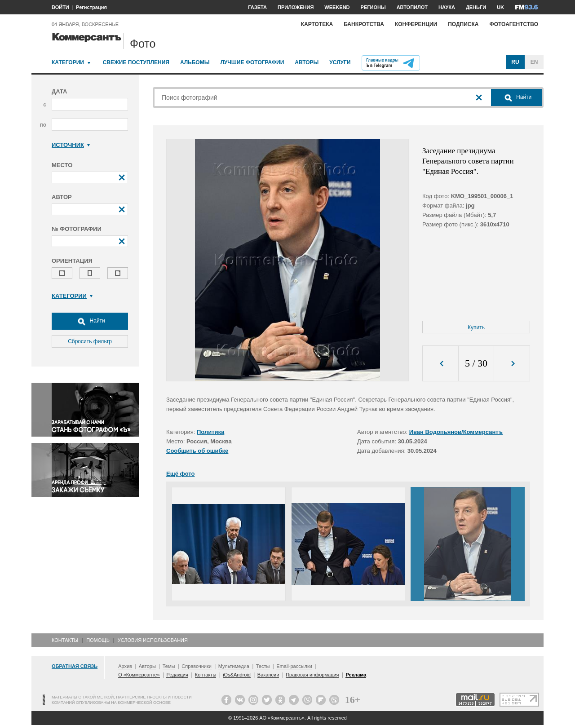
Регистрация (91, 7)
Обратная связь (74, 666)
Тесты (263, 666)
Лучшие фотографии (252, 62)
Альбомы (195, 62)
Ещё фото (180, 473)
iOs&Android (237, 674)
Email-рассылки (294, 666)
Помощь (98, 640)
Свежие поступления (136, 62)
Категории (68, 62)
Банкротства (364, 24)
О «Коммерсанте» (138, 674)
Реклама (355, 674)
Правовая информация (312, 674)
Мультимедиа (233, 666)
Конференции (416, 24)
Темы (169, 666)
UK (500, 7)
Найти (90, 321)
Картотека (317, 24)
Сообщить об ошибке (197, 450)
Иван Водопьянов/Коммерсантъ (456, 432)
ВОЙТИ (60, 7)
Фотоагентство (513, 24)
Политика (210, 432)
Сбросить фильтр (90, 341)
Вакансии (268, 674)
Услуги (339, 62)
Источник (71, 144)
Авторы (306, 62)
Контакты (65, 640)
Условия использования (153, 640)
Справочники (196, 666)
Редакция (177, 674)
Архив (125, 666)
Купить (476, 327)
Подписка (463, 24)
